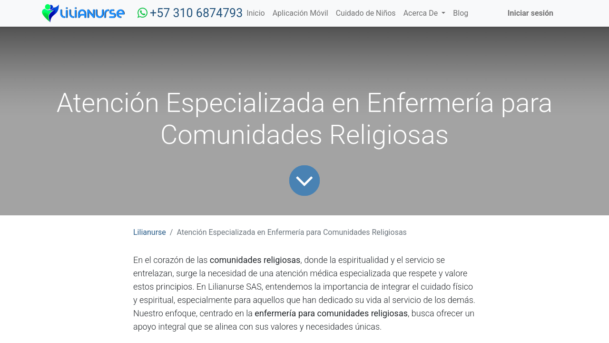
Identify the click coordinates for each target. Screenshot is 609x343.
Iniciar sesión (530, 13)
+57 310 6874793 (196, 13)
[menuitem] (255, 13)
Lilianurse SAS (234, 287)
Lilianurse (149, 232)
